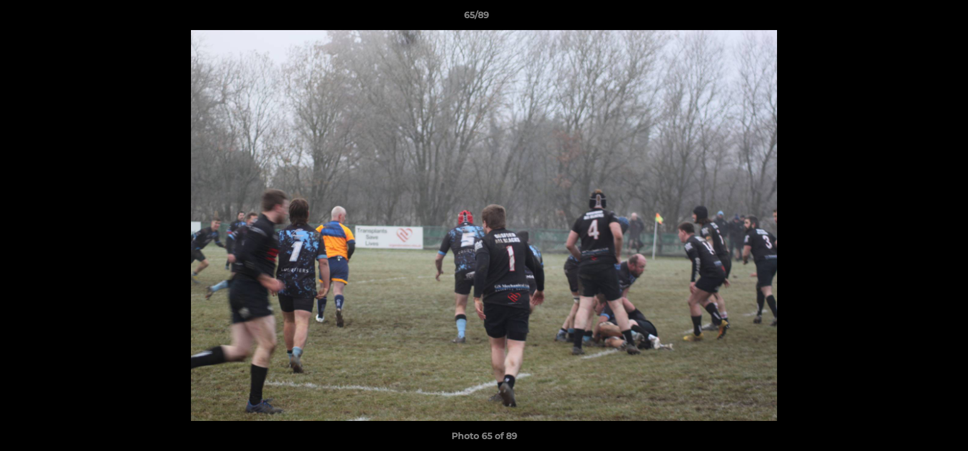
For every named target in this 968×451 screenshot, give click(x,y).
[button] (915, 18)
